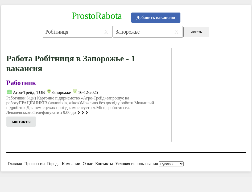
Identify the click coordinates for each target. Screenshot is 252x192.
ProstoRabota (97, 16)
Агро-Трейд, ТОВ (29, 92)
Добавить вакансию (156, 17)
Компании (71, 163)
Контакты (104, 163)
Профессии (34, 163)
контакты (21, 121)
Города (53, 163)
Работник (21, 83)
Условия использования (136, 163)
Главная (15, 163)
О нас (88, 163)
